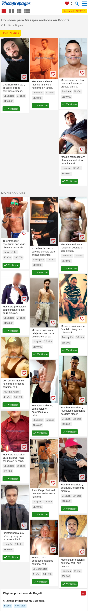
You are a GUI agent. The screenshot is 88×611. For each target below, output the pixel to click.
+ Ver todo (20, 605)
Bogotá (7, 605)
